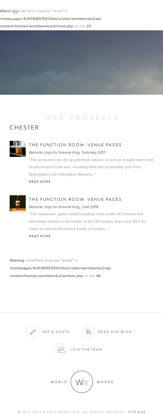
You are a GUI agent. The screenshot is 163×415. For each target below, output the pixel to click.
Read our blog (115, 332)
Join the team (86, 349)
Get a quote (56, 332)
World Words (41, 11)
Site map (137, 412)
